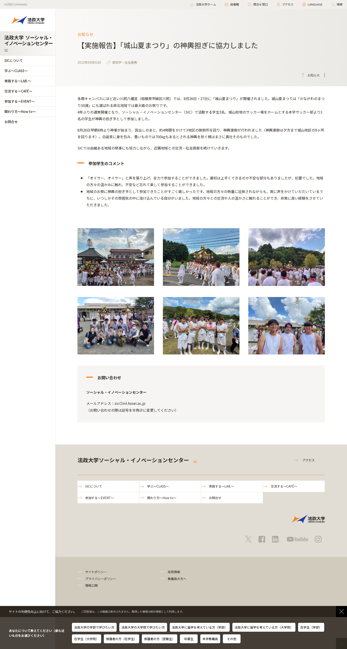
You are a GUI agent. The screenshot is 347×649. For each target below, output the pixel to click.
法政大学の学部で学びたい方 (94, 627)
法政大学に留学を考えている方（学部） (199, 627)
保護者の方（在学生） (121, 639)
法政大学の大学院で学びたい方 (143, 627)
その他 (231, 639)
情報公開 (91, 585)
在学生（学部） (311, 627)
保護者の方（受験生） (159, 639)
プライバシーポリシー (100, 578)
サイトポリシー (96, 572)
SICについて (13, 60)
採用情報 (174, 572)
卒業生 (188, 639)
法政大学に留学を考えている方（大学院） (264, 627)
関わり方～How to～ (20, 111)
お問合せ (11, 121)
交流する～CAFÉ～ (18, 91)
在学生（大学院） (86, 639)
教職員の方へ (177, 578)
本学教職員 (210, 639)
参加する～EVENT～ (19, 101)
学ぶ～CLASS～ (16, 70)
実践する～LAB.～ (17, 81)
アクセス (309, 460)
